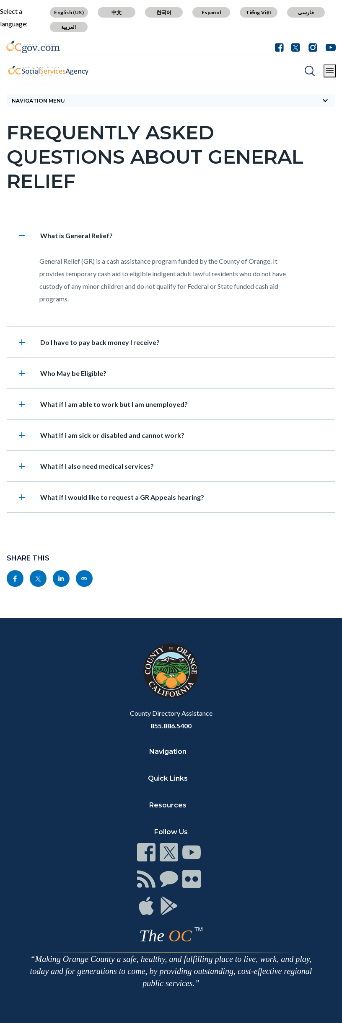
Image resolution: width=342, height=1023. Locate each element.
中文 (116, 12)
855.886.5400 (171, 726)
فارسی (306, 12)
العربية (68, 27)
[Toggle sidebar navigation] (171, 100)
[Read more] (33, 47)
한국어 (164, 12)
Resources (168, 805)
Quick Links (168, 778)
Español (211, 12)
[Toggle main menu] (330, 70)
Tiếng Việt (259, 12)
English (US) (69, 12)
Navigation (168, 752)
